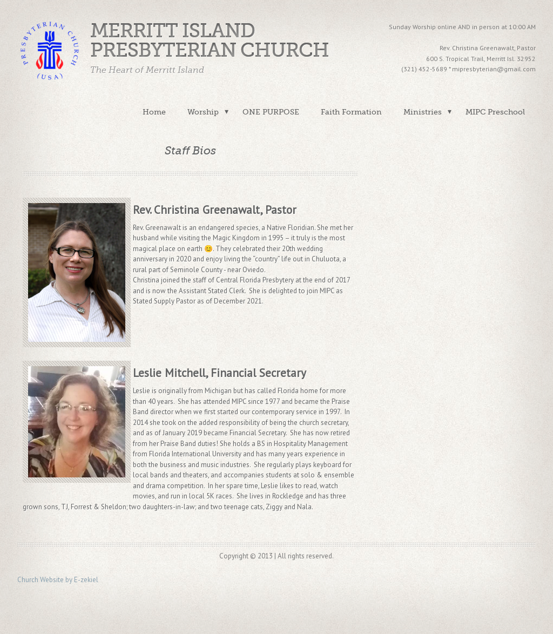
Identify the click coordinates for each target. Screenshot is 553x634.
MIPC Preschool (495, 111)
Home (154, 111)
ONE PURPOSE (270, 111)
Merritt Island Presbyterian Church (209, 41)
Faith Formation (351, 111)
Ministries (422, 111)
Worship (203, 111)
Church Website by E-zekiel (57, 579)
